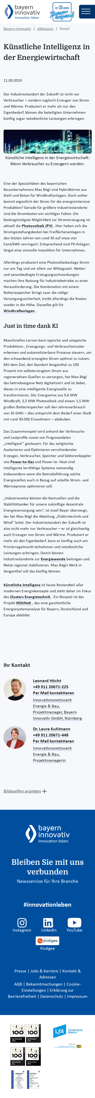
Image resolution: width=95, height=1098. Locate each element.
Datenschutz (52, 996)
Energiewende (53, 559)
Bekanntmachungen (45, 984)
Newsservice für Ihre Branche (47, 881)
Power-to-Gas (22, 462)
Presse (20, 971)
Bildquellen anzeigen (22, 791)
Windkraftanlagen (20, 311)
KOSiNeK (24, 603)
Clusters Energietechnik (30, 597)
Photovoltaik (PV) (37, 226)
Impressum (77, 996)
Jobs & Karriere (44, 971)
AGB (18, 984)
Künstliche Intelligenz (22, 585)
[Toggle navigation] (87, 12)
